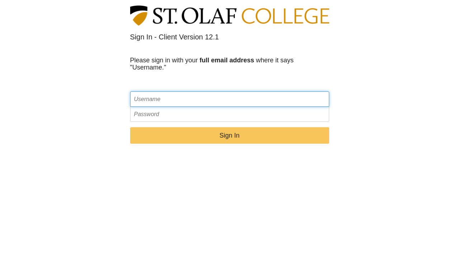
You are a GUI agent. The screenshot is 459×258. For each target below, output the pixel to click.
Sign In (229, 135)
